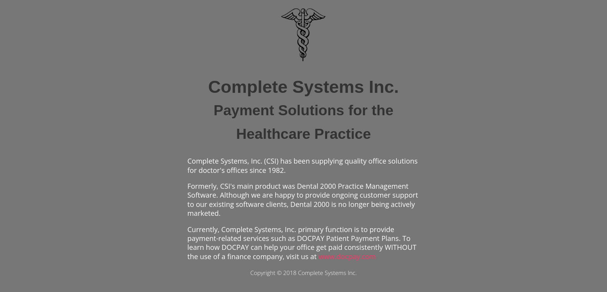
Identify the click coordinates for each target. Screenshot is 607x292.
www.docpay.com (347, 256)
